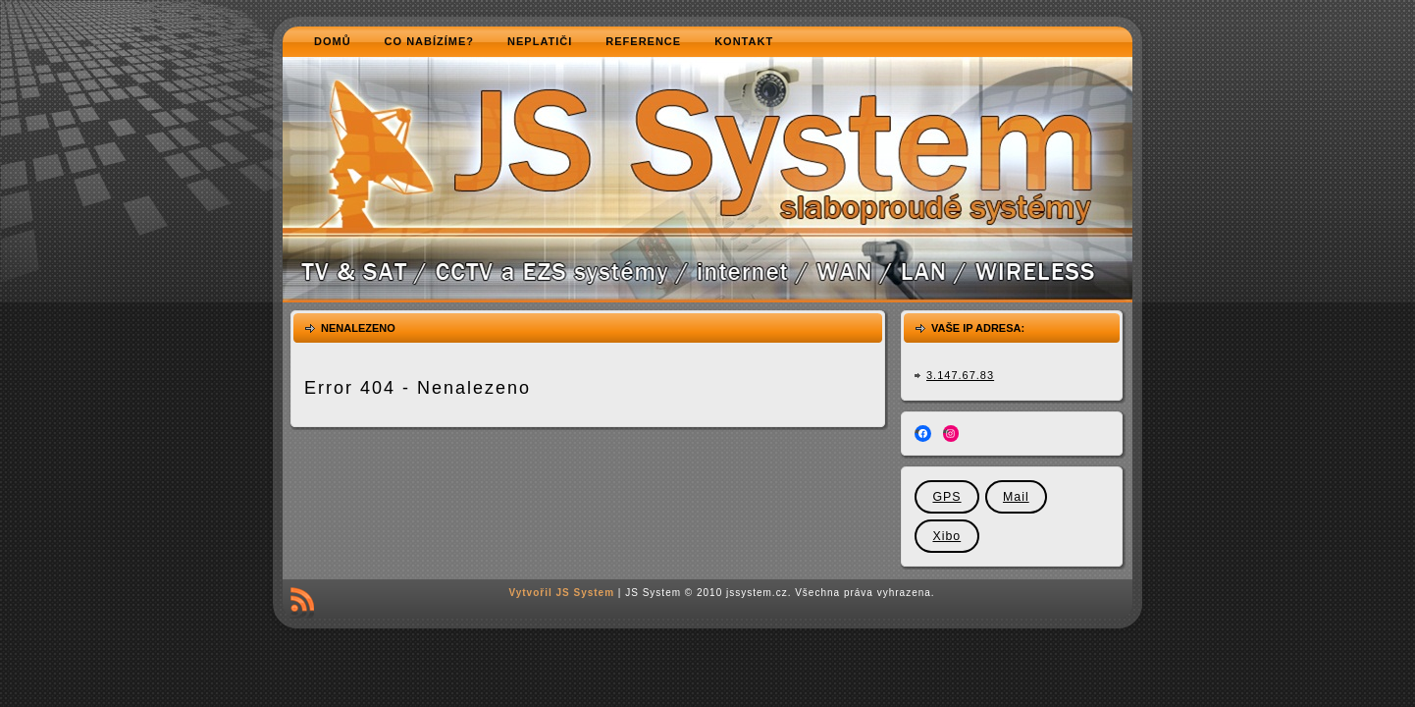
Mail (1016, 497)
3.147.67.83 (960, 375)
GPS (946, 497)
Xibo (946, 536)
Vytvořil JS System (561, 592)
